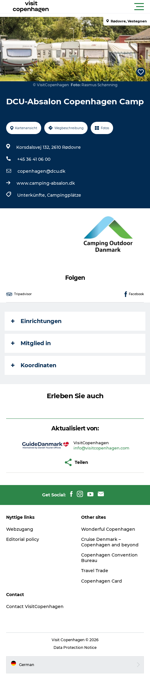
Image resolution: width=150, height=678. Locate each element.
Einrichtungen (36, 321)
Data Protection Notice (75, 647)
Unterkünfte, (32, 195)
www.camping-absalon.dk (46, 183)
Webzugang (19, 529)
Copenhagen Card (101, 581)
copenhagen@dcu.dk (41, 171)
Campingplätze (64, 195)
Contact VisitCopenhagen (35, 606)
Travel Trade (94, 570)
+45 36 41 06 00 (33, 159)
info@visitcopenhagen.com (101, 447)
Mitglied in (31, 343)
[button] (102, 6)
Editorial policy (22, 539)
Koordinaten (33, 365)
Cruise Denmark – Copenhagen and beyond (110, 542)
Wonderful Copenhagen (108, 529)
